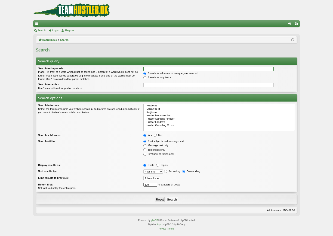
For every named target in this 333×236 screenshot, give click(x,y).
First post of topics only (158, 154)
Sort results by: (47, 171)
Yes (147, 135)
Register (70, 30)
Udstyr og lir (219, 109)
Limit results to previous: (53, 177)
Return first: (45, 184)
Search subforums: (49, 135)
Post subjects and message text (163, 141)
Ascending (172, 171)
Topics (162, 165)
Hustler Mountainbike (219, 115)
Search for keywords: (51, 68)
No (157, 135)
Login (55, 30)
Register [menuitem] (297, 24)
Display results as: (49, 165)
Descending (191, 171)
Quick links (37, 24)
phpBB (154, 220)
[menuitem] (162, 229)
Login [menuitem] (290, 24)
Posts (148, 165)
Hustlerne (219, 105)
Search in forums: (49, 105)
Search (41, 30)
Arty (159, 224)
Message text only (155, 145)
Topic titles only (154, 149)
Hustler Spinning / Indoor (219, 119)
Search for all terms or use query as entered (170, 73)
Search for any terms (157, 77)
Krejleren (219, 112)
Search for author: (49, 84)
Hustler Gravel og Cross (219, 125)
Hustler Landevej (219, 122)
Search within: (47, 141)
